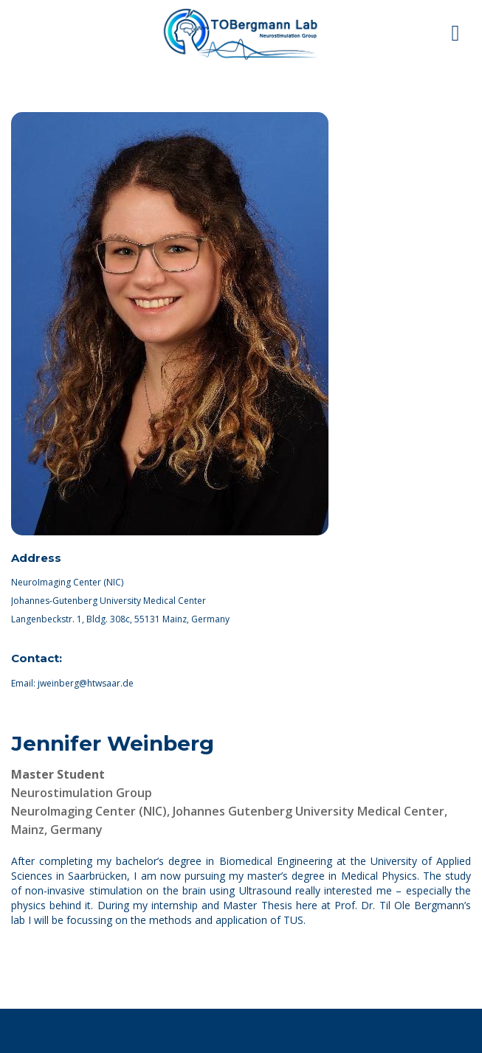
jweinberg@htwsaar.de (86, 683)
